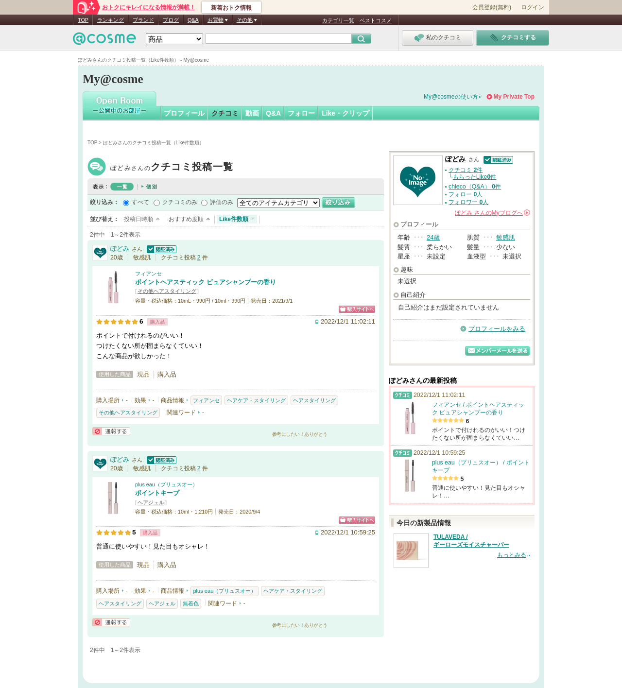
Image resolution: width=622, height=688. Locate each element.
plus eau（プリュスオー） (166, 484)
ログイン (532, 7)
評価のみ (221, 202)
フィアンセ (148, 273)
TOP (83, 20)
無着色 (191, 603)
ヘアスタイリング (314, 400)
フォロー (301, 113)
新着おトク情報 (231, 7)
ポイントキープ (157, 493)
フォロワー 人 (468, 202)
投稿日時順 (138, 219)
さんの (492, 212)
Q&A (193, 20)
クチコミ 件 (466, 170)
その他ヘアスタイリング (167, 291)
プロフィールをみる (496, 328)
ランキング (110, 20)
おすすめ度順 (186, 219)
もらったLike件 (475, 176)
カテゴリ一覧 (338, 20)
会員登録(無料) (491, 7)
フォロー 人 (466, 194)
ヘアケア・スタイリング (256, 400)
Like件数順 (233, 219)
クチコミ (225, 113)
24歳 (433, 237)
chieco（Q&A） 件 (475, 186)
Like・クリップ (345, 113)
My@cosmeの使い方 (451, 96)
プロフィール (184, 113)
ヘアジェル (151, 502)
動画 (252, 113)
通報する (111, 431)
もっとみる (511, 554)
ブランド (143, 20)
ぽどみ (171, 168)
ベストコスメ (376, 20)
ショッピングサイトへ (357, 309)
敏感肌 (505, 237)
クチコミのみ (179, 202)
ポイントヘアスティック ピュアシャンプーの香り (205, 282)
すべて (140, 202)
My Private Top (514, 96)
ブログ (171, 20)
